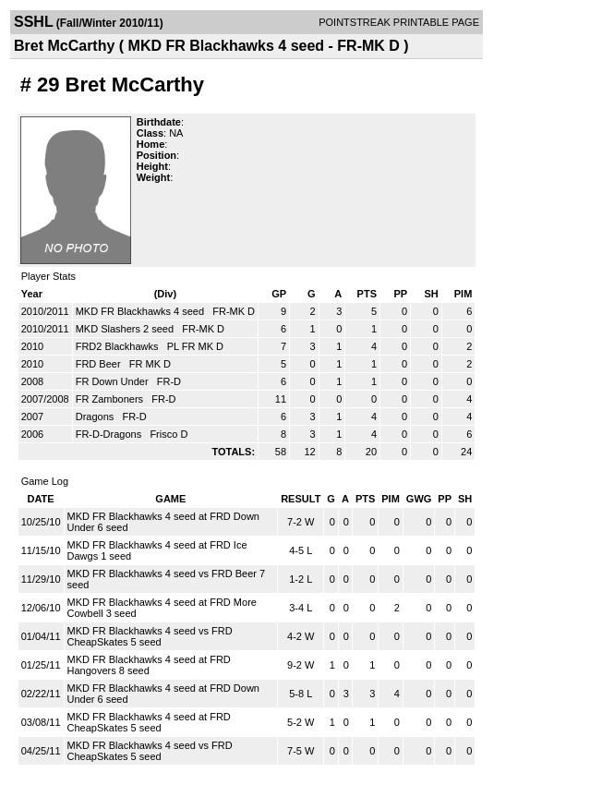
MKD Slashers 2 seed (126, 328)
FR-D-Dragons (110, 434)
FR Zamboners (111, 399)
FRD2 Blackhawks (119, 346)
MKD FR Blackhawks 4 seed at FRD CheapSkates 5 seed (149, 722)
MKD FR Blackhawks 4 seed (141, 311)
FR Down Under (113, 381)
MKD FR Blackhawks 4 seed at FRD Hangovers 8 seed (149, 665)
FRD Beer (100, 363)
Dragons (96, 416)
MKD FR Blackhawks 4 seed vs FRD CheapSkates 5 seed (150, 636)
